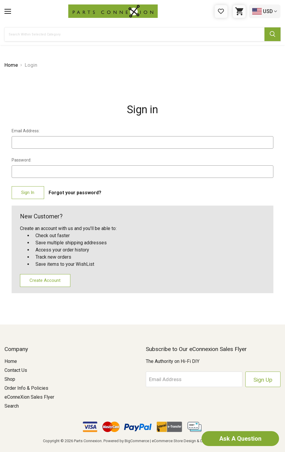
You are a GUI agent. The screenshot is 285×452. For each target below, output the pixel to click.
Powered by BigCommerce (126, 441)
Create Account (45, 280)
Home (10, 361)
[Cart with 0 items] (239, 11)
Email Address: (26, 130)
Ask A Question (240, 438)
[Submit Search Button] (272, 34)
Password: (21, 160)
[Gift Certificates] (221, 11)
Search (11, 406)
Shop (9, 379)
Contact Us (15, 370)
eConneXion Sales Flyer (29, 397)
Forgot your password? (75, 192)
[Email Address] (194, 379)
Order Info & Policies (26, 388)
